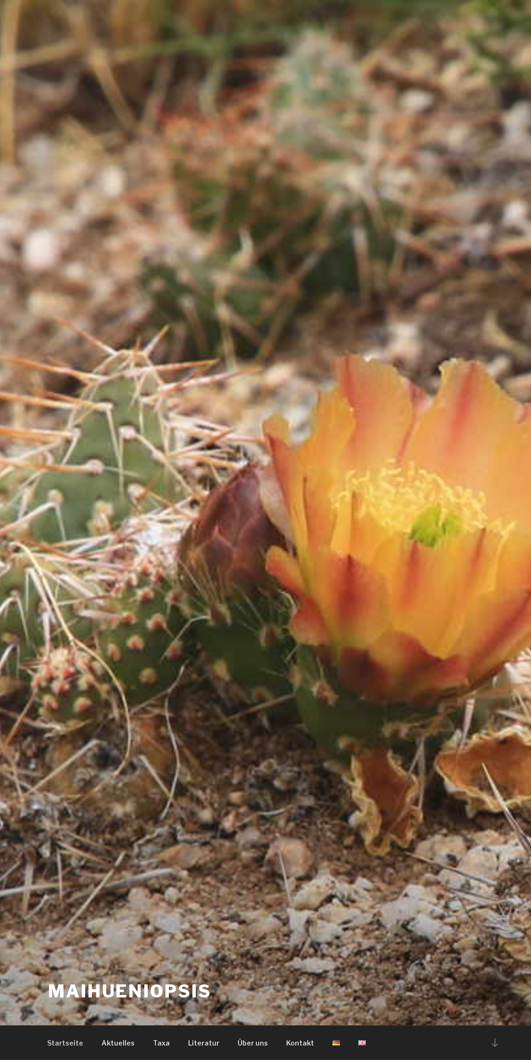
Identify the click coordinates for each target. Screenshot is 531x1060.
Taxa (161, 1043)
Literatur (203, 1043)
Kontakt (300, 1043)
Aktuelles (118, 1043)
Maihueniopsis (129, 991)
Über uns (253, 1043)
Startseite (65, 1043)
